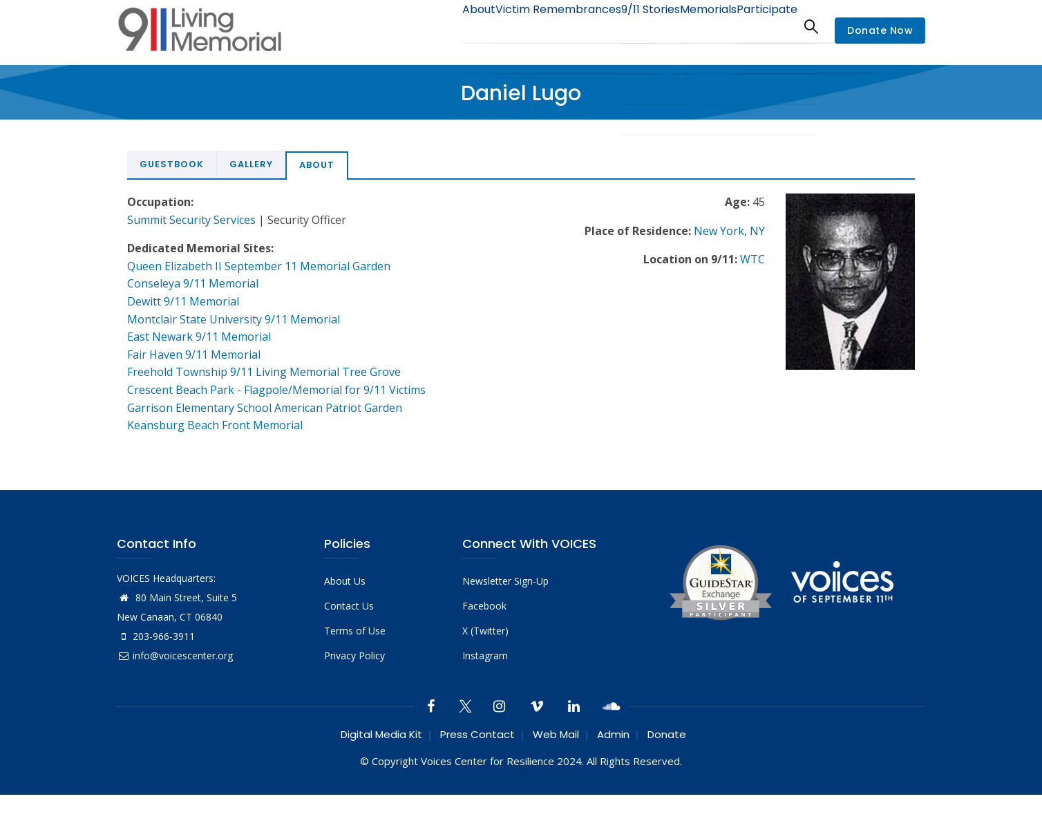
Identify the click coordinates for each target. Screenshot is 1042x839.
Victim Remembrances (523, 26)
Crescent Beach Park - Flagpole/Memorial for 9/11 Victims (276, 389)
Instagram (485, 655)
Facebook (484, 605)
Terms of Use (355, 630)
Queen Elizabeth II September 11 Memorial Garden (258, 266)
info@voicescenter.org (175, 655)
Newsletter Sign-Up (505, 580)
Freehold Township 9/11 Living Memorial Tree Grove (264, 371)
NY (757, 230)
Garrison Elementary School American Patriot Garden (264, 407)
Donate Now (880, 30)
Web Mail (556, 734)
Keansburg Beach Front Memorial (215, 425)
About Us (345, 580)
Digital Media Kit (381, 734)
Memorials (693, 26)
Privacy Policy (354, 655)
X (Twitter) (485, 630)
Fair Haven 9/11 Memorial (193, 354)
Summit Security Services (191, 219)
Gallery (251, 164)
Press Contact (477, 734)
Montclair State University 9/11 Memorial (233, 319)
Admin (613, 734)
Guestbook (172, 164)
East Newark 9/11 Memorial (199, 336)
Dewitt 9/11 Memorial (183, 301)
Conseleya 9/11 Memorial (192, 283)
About (435, 26)
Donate (666, 734)
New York (719, 230)
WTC (752, 259)
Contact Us (349, 605)
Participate (761, 26)
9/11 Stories (624, 26)
